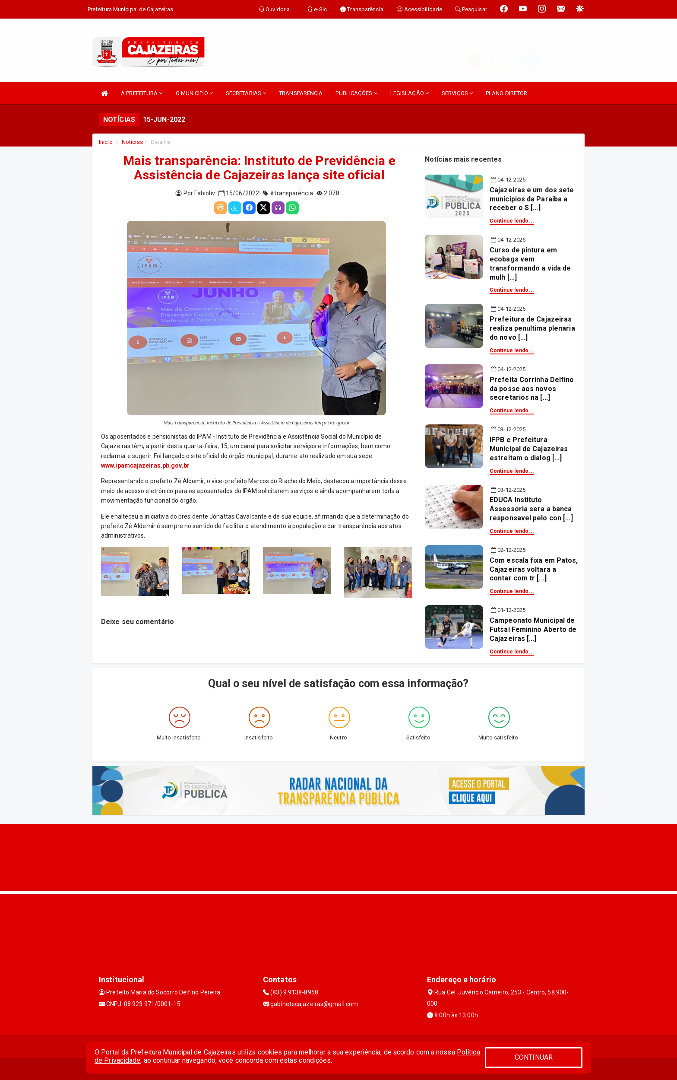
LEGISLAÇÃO (409, 93)
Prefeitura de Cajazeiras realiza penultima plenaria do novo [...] (532, 328)
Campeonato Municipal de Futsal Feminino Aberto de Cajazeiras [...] (533, 629)
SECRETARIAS (246, 93)
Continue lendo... (512, 221)
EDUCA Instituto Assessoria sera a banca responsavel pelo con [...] (531, 509)
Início (106, 142)
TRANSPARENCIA (301, 93)
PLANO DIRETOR (506, 93)
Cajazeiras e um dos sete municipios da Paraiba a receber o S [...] (532, 199)
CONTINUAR (534, 1057)
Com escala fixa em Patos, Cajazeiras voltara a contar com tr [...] (534, 569)
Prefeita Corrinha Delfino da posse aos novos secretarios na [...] (532, 389)
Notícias (132, 142)
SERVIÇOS (457, 93)
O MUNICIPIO (194, 93)
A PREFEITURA (141, 93)
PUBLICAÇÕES (356, 93)
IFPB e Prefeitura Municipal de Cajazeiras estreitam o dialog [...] (529, 449)
